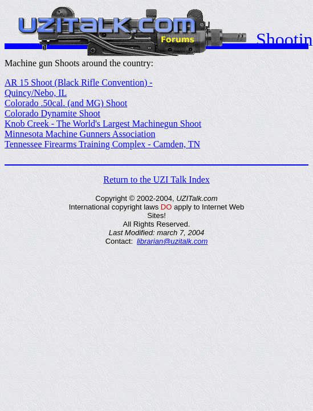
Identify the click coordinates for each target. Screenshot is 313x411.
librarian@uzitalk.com (172, 241)
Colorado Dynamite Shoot (52, 113)
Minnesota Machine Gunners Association (80, 134)
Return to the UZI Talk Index (156, 179)
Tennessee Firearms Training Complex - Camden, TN (102, 144)
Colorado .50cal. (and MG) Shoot (66, 103)
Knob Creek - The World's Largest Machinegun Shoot (103, 123)
